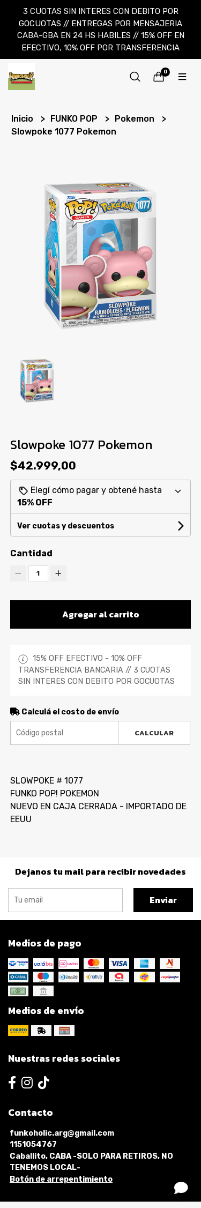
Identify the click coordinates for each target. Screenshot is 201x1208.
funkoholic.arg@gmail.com (62, 1133)
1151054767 (33, 1144)
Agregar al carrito (100, 614)
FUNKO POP (75, 119)
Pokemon (136, 119)
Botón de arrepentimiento (61, 1179)
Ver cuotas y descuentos (65, 526)
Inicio (23, 119)
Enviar (163, 899)
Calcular (154, 733)
